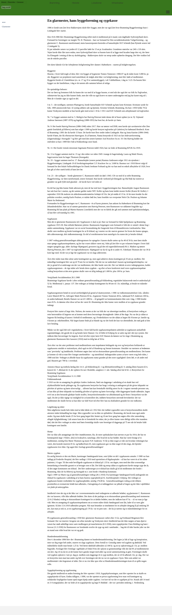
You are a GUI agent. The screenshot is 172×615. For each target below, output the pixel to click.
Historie (75, 3)
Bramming (54, 3)
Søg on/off (6, 7)
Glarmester (6, 27)
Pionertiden (11, 2)
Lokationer (96, 3)
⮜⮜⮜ (3, 22)
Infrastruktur (117, 3)
